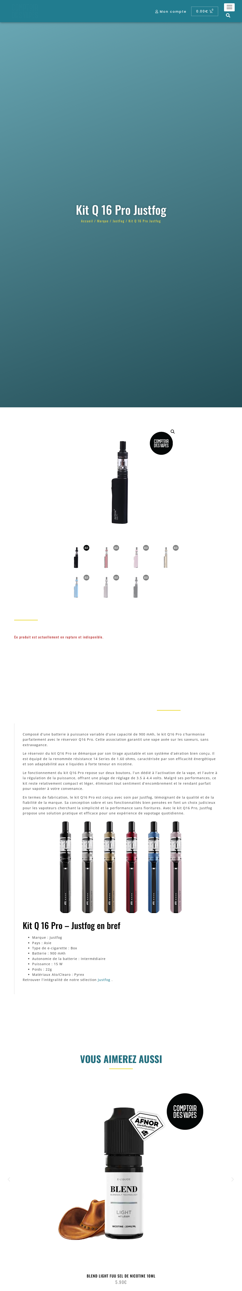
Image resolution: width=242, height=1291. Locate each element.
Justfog (104, 979)
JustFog (119, 221)
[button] (228, 15)
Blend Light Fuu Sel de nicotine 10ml (121, 1276)
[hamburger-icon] (229, 7)
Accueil (87, 221)
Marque (103, 221)
